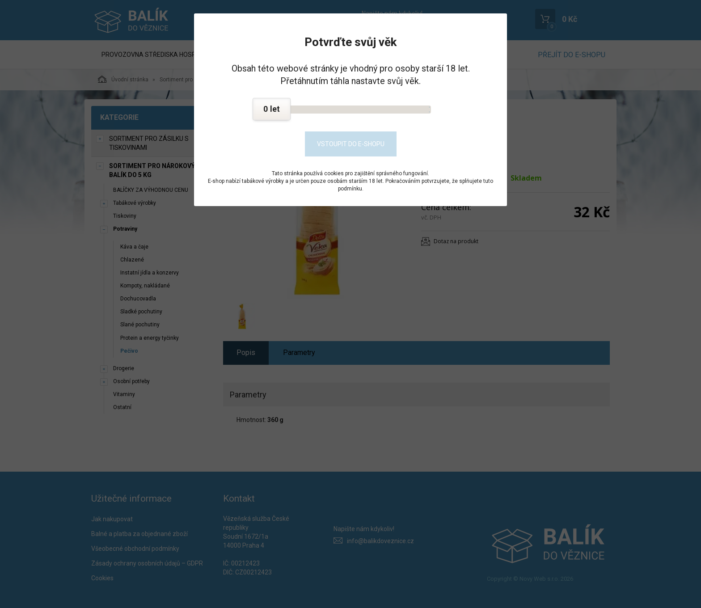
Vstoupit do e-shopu (350, 144)
